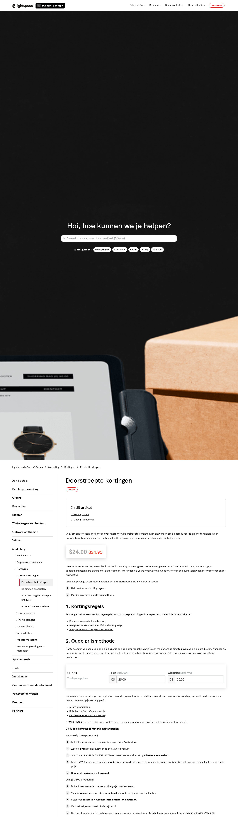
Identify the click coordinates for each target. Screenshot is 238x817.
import (133, 249)
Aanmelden (217, 5)
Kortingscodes (25, 613)
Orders (16, 498)
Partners (17, 711)
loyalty (145, 249)
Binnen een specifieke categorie (87, 621)
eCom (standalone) (79, 707)
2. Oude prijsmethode (82, 520)
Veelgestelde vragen (25, 693)
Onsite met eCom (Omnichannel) (87, 715)
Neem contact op (174, 5)
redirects (157, 249)
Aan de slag (19, 480)
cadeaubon (119, 249)
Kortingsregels (25, 620)
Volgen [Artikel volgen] (72, 489)
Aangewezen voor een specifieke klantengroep (95, 625)
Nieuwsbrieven (23, 626)
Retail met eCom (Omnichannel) (87, 711)
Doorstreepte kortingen (34, 582)
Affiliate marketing (25, 640)
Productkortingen (90, 467)
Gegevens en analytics (28, 562)
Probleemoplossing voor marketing (29, 648)
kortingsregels (102, 249)
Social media (22, 555)
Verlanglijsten (23, 633)
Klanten (17, 515)
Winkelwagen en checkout (29, 523)
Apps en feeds (21, 659)
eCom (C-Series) (50, 5)
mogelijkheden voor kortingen (105, 534)
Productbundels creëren (35, 606)
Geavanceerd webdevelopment (32, 685)
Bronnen (155, 5)
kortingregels (97, 588)
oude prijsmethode (103, 595)
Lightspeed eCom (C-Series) (27, 467)
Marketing (53, 467)
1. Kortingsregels (80, 515)
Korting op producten (33, 589)
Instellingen (20, 676)
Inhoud (17, 540)
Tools (15, 668)
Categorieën (137, 5)
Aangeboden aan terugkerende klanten (91, 629)
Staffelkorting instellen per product (36, 597)
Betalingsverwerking (25, 489)
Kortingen (69, 467)
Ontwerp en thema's (25, 532)
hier (186, 722)
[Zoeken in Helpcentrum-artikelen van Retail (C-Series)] (119, 238)
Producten (19, 506)
